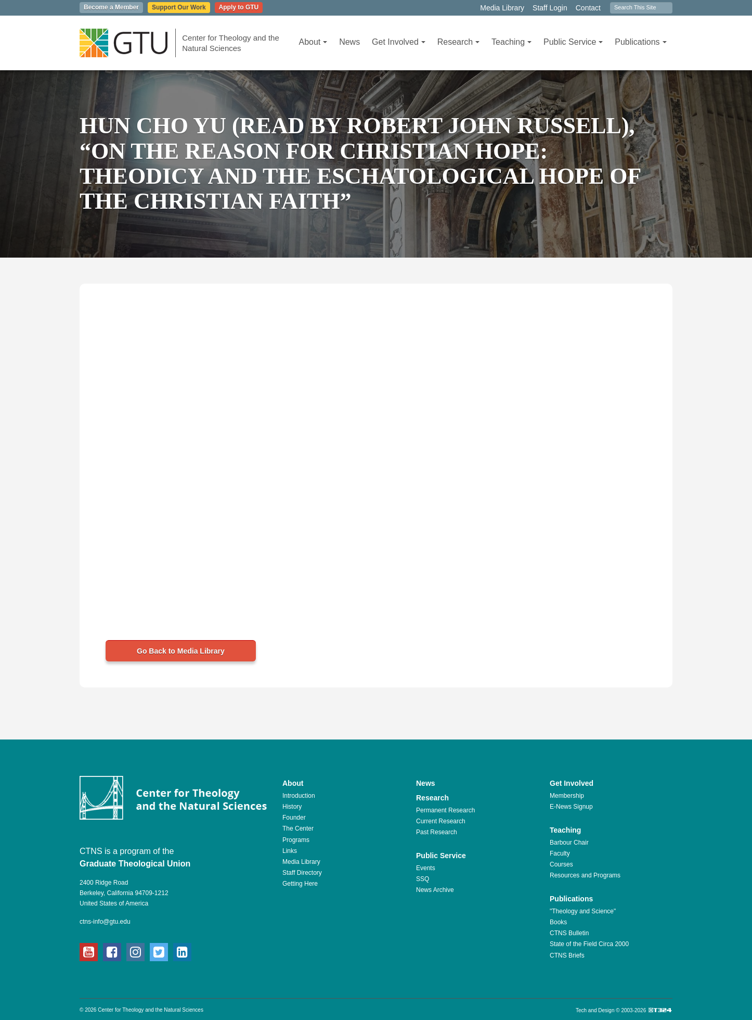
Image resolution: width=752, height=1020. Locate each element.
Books (558, 922)
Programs (295, 840)
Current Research (440, 821)
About (313, 41)
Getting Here (300, 883)
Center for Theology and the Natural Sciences (230, 43)
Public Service (573, 41)
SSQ (422, 879)
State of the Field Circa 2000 (589, 944)
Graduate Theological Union (135, 863)
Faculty (560, 853)
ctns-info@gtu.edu (105, 921)
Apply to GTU (239, 7)
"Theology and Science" (583, 911)
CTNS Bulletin (569, 933)
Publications (640, 41)
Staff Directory (302, 872)
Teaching (511, 41)
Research (458, 41)
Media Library (502, 8)
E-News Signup (571, 806)
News (349, 41)
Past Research (436, 832)
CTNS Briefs (567, 955)
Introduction (298, 795)
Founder (294, 817)
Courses (561, 864)
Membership (567, 795)
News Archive (435, 890)
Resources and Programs (585, 875)
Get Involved (398, 41)
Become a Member (111, 7)
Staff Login (550, 8)
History (292, 806)
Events (425, 868)
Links (289, 851)
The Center (298, 828)
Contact (588, 8)
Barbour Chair (569, 842)
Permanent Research (445, 810)
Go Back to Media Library (181, 651)
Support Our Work (179, 7)
